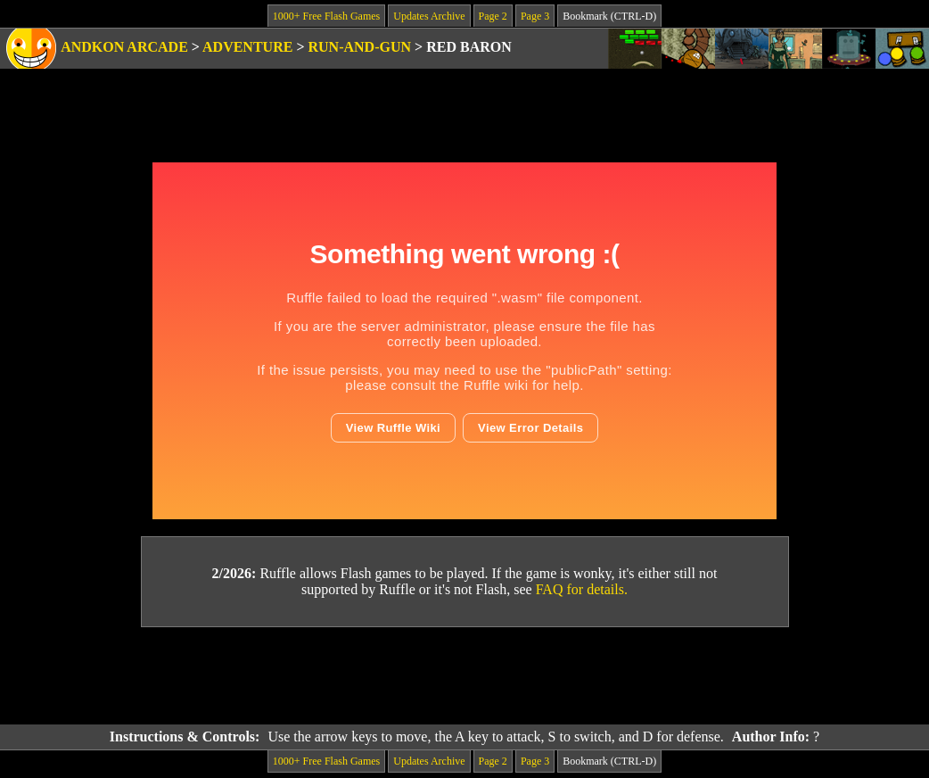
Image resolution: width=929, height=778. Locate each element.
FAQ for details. (582, 589)
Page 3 (535, 16)
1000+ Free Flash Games (326, 16)
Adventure (247, 46)
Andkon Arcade (124, 46)
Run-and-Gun (360, 46)
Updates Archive (428, 16)
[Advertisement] (464, 676)
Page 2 (493, 16)
